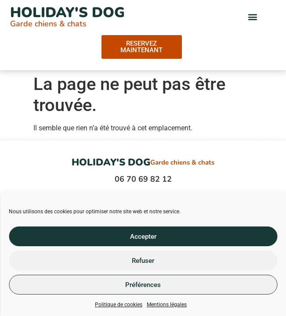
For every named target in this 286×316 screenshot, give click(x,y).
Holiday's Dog (67, 12)
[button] (253, 17)
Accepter (143, 237)
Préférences (143, 285)
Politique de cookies (118, 305)
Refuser (143, 261)
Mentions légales (167, 305)
